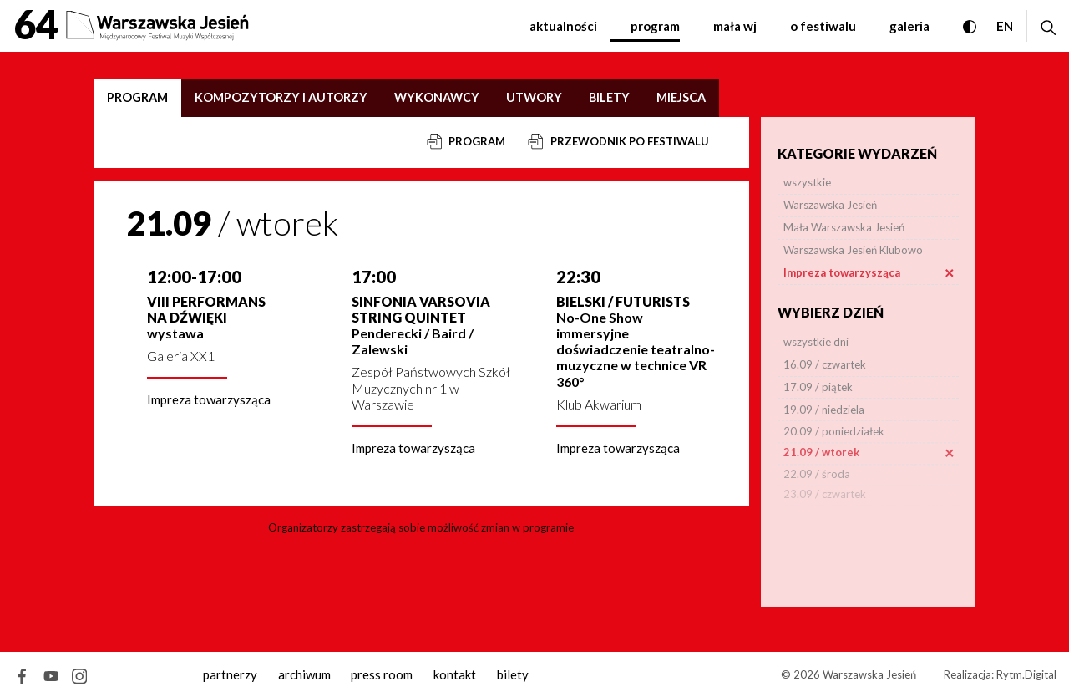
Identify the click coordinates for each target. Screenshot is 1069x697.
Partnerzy (230, 674)
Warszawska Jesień (869, 674)
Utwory (534, 97)
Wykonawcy (436, 97)
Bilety (609, 97)
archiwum (304, 674)
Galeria (909, 25)
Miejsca (681, 97)
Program (655, 25)
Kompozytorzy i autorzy (281, 97)
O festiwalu (823, 25)
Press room (382, 674)
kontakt (454, 674)
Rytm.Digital (1026, 674)
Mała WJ (735, 25)
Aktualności (563, 25)
